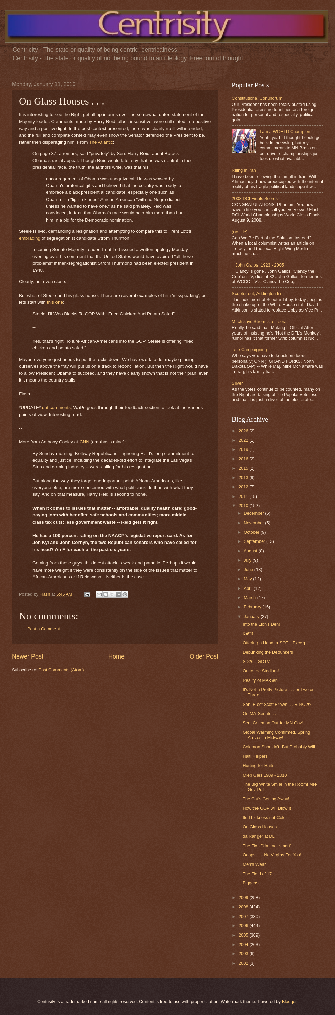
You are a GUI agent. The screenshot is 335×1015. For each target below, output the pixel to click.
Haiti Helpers (255, 756)
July (248, 560)
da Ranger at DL (258, 836)
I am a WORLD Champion (285, 131)
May (248, 578)
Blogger (289, 1001)
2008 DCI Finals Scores (255, 198)
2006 (244, 925)
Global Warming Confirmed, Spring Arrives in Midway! (276, 735)
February (253, 606)
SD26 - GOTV (256, 661)
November (254, 522)
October (252, 532)
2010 (244, 505)
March (250, 597)
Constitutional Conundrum (257, 98)
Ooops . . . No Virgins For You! (272, 854)
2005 (244, 935)
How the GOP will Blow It (267, 808)
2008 (244, 906)
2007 (244, 916)
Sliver (237, 383)
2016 (244, 458)
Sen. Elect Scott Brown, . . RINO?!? (277, 704)
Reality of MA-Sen (260, 680)
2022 (244, 440)
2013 (244, 477)
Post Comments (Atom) (61, 669)
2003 (244, 953)
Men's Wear (254, 864)
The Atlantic (101, 142)
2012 (244, 486)
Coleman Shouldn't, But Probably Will (279, 746)
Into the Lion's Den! (261, 624)
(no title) (240, 231)
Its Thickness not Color (265, 817)
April (248, 588)
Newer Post (27, 656)
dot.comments (56, 407)
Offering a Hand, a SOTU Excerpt (275, 642)
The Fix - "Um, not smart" (267, 845)
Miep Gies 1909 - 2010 (265, 775)
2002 (244, 963)
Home (116, 656)
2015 (244, 468)
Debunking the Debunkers (268, 652)
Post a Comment (43, 628)
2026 (244, 430)
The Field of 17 (257, 873)
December (254, 513)
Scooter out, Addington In (256, 293)
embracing (29, 238)
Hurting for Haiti (258, 765)
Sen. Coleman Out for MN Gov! (273, 722)
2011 (244, 496)
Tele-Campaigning (249, 349)
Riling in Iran (244, 170)
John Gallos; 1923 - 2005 (259, 265)
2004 (244, 944)
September (255, 541)
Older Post (203, 656)
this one (55, 302)
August (251, 550)
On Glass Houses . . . (263, 826)
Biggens (251, 882)
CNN (84, 441)
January (252, 616)
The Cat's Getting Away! (266, 798)
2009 (244, 897)
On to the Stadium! (261, 670)
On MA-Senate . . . (261, 713)
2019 (244, 449)
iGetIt (248, 633)
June (249, 569)
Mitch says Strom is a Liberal (260, 321)
